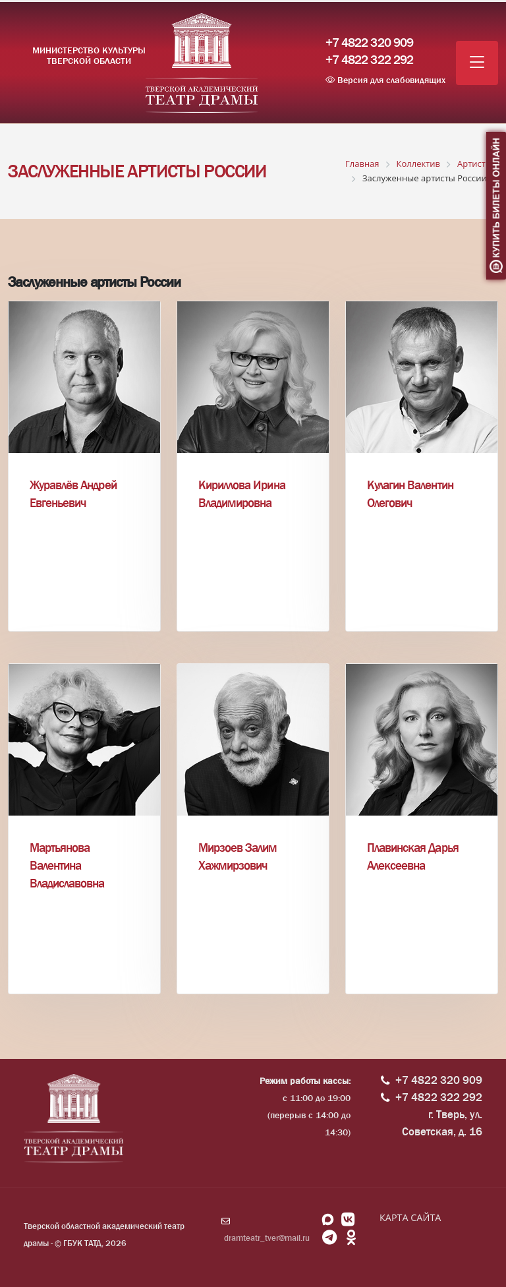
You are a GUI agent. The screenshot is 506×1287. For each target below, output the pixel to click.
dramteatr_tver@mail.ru (267, 1237)
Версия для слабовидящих (385, 80)
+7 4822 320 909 (369, 43)
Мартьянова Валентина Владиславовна (67, 865)
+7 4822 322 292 (369, 60)
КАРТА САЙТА (410, 1217)
